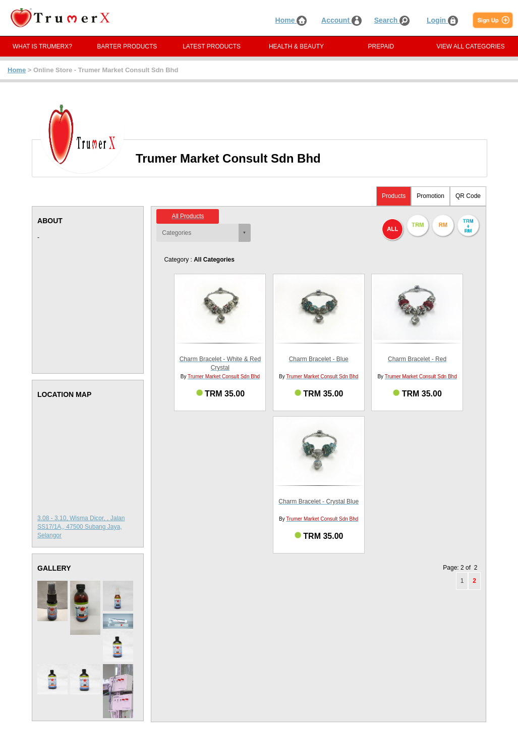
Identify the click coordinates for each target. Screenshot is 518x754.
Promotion (430, 195)
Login (442, 20)
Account (341, 20)
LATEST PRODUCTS (212, 46)
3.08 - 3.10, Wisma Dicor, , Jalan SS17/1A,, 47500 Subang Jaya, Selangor (81, 527)
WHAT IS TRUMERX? (42, 46)
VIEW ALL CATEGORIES (470, 46)
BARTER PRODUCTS (127, 46)
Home (291, 20)
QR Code (468, 195)
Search (392, 20)
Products (394, 195)
